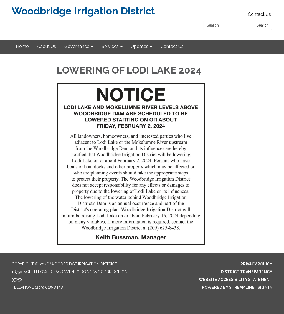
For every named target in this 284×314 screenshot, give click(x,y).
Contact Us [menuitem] (172, 46)
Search (263, 25)
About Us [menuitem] (46, 46)
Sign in (265, 287)
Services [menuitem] (110, 46)
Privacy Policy (256, 264)
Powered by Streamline (228, 287)
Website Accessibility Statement (235, 279)
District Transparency (246, 272)
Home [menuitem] (22, 46)
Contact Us (259, 14)
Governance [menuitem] (76, 46)
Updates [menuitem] (139, 46)
